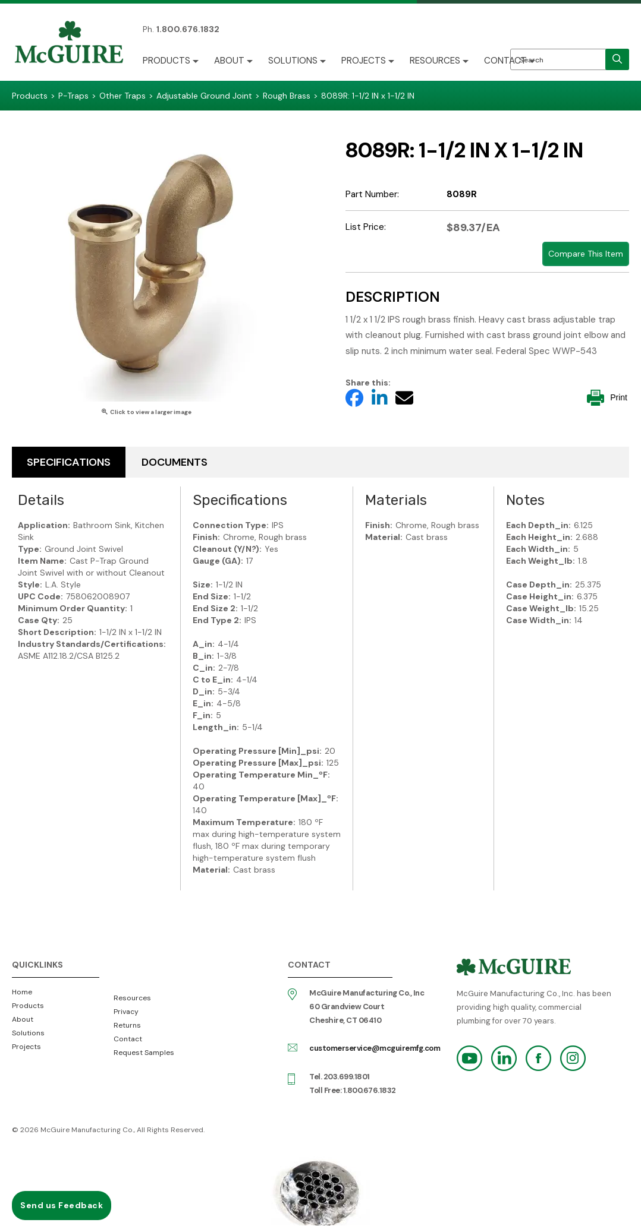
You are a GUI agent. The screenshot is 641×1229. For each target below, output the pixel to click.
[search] (617, 59)
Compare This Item (585, 253)
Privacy (126, 1011)
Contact (505, 61)
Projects (363, 61)
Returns (127, 1025)
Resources (435, 61)
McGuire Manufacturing (69, 43)
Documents (175, 462)
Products (166, 61)
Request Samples (144, 1052)
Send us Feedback (61, 1205)
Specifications (69, 462)
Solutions (293, 61)
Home (22, 992)
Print (607, 398)
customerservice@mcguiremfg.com (374, 1048)
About (229, 61)
